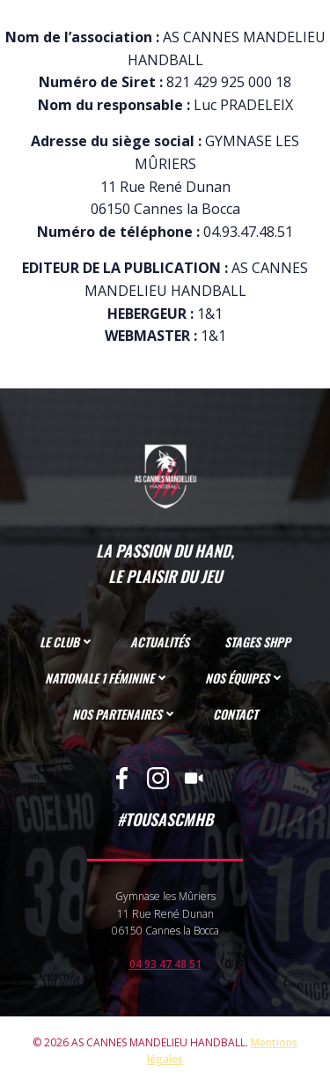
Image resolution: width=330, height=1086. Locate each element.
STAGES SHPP (257, 641)
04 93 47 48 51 (165, 964)
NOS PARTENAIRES (125, 714)
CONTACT (235, 714)
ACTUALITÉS (159, 641)
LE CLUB (67, 641)
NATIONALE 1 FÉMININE (107, 678)
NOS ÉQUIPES (245, 678)
